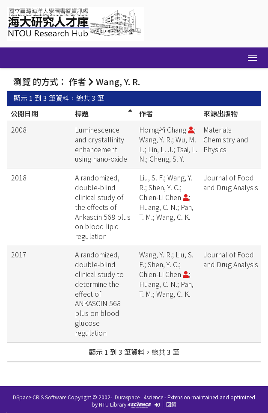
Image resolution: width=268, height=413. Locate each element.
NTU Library (112, 404)
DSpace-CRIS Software (39, 397)
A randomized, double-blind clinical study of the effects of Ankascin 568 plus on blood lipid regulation (103, 206)
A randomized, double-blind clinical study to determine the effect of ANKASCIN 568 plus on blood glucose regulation (99, 293)
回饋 (171, 404)
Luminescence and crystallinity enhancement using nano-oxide (101, 144)
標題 (82, 113)
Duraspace (127, 397)
